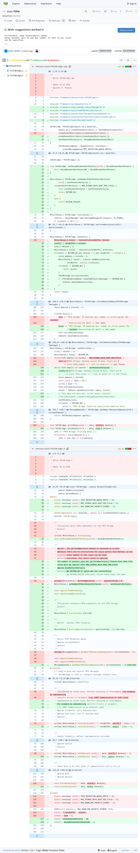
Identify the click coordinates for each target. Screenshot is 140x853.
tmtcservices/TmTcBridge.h (50, 449)
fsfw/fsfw (16, 16)
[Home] (5, 3)
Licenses (125, 850)
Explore (16, 3)
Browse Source (126, 30)
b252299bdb (129, 51)
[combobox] (121, 60)
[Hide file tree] (4, 60)
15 (105, 11)
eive (9, 11)
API (135, 850)
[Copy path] (70, 67)
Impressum (46, 3)
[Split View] (128, 60)
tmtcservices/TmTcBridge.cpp (51, 67)
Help (58, 3)
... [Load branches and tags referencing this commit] (6, 44)
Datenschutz (30, 3)
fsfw (17, 11)
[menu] (134, 60)
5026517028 (105, 51)
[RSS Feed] (85, 11)
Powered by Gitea (11, 850)
